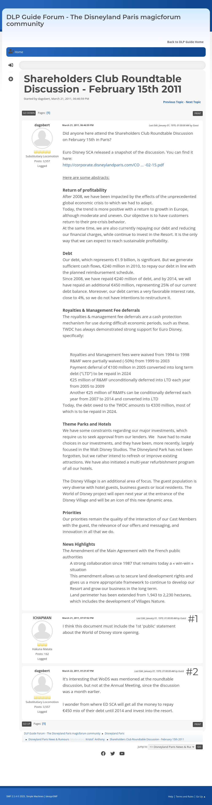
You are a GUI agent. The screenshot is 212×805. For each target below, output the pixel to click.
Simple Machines (34, 796)
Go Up (26, 723)
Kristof (89, 739)
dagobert (42, 125)
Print (197, 113)
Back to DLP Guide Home (185, 42)
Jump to (142, 747)
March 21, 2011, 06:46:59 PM (78, 125)
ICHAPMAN (42, 618)
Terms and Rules (185, 796)
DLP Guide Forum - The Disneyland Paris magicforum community (93, 20)
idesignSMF (52, 796)
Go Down (29, 112)
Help (170, 796)
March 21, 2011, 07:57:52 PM (78, 618)
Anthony (100, 739)
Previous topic (173, 102)
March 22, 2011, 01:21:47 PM (78, 670)
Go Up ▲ (201, 796)
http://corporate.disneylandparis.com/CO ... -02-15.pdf (113, 165)
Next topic (193, 102)
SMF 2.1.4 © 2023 (15, 796)
